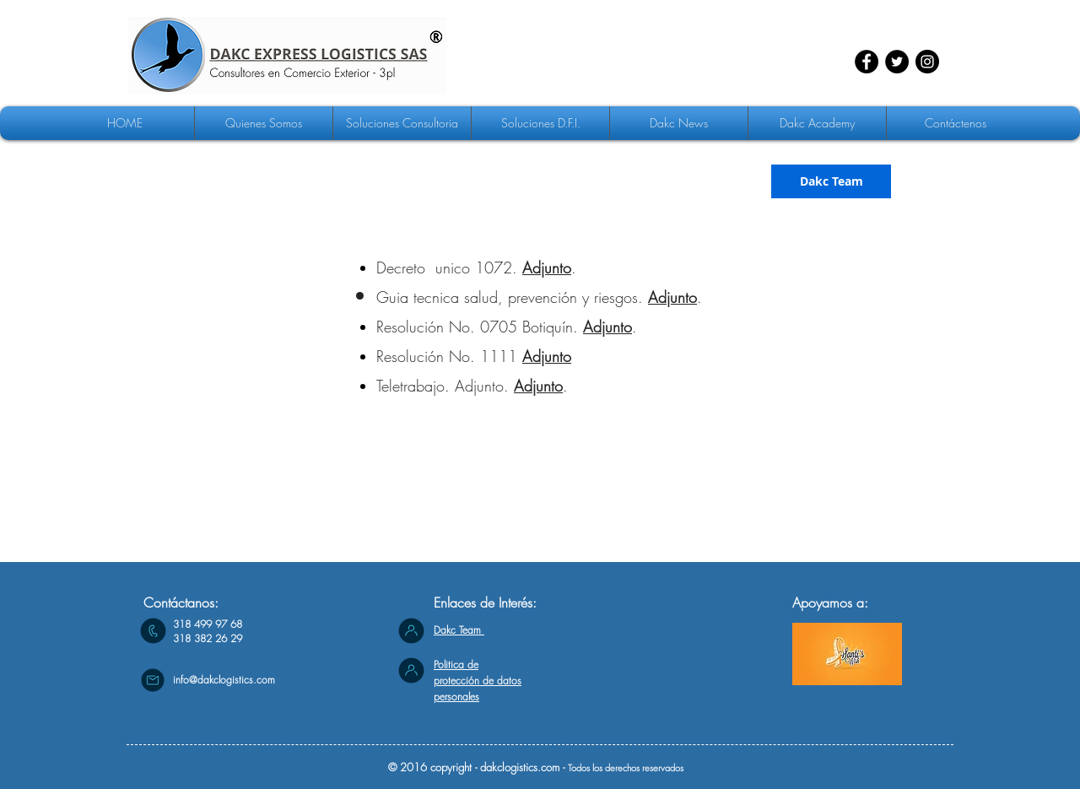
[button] (402, 123)
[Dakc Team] (831, 181)
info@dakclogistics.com (224, 680)
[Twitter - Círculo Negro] (897, 61)
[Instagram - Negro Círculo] (927, 61)
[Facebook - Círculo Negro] (866, 61)
